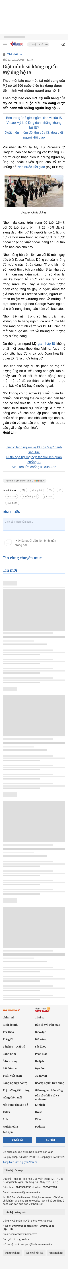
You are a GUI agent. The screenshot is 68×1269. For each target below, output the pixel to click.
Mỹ (23, 490)
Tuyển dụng (56, 1252)
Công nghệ (10, 1054)
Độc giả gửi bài (35, 1252)
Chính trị (8, 1017)
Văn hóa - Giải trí (14, 1046)
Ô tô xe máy (10, 1061)
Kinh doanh (10, 1024)
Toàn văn (41, 1075)
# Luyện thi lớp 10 (38, 44)
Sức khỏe (40, 1046)
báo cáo (11, 496)
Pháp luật (41, 1054)
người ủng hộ (29, 496)
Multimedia (10, 1126)
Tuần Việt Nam (12, 1075)
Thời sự (39, 1017)
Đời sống (40, 1039)
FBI (50, 490)
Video (38, 1119)
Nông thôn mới (12, 1097)
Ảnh (5, 1119)
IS (60, 490)
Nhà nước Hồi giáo (31, 167)
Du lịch (39, 1061)
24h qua (8, 1132)
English (40, 1104)
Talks (6, 1112)
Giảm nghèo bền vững (49, 1090)
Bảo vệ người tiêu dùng (49, 1083)
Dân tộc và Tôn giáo (47, 1024)
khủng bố (37, 490)
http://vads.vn (22, 1239)
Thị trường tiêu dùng (16, 1090)
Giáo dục (40, 1032)
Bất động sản (11, 1068)
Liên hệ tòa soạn (14, 1170)
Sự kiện (50, 1139)
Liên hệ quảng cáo (15, 1212)
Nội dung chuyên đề (15, 1104)
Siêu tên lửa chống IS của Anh (34, 467)
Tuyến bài (17, 1139)
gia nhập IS (46, 343)
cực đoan (12, 502)
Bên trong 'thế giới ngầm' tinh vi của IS (34, 118)
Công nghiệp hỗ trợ (15, 1083)
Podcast (40, 1126)
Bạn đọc (40, 1068)
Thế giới (12, 54)
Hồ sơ (38, 1112)
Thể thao (8, 1032)
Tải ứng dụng (12, 1252)
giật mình (48, 496)
